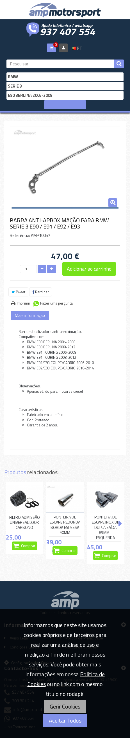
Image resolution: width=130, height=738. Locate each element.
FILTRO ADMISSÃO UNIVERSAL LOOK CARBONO (24, 522)
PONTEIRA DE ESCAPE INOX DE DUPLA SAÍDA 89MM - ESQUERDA (105, 527)
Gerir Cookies (65, 706)
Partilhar (40, 292)
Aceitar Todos (65, 720)
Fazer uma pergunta (56, 303)
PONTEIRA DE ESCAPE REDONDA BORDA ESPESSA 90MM (65, 525)
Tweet (18, 292)
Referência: (20, 235)
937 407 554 (67, 31)
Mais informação (30, 315)
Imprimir (23, 303)
